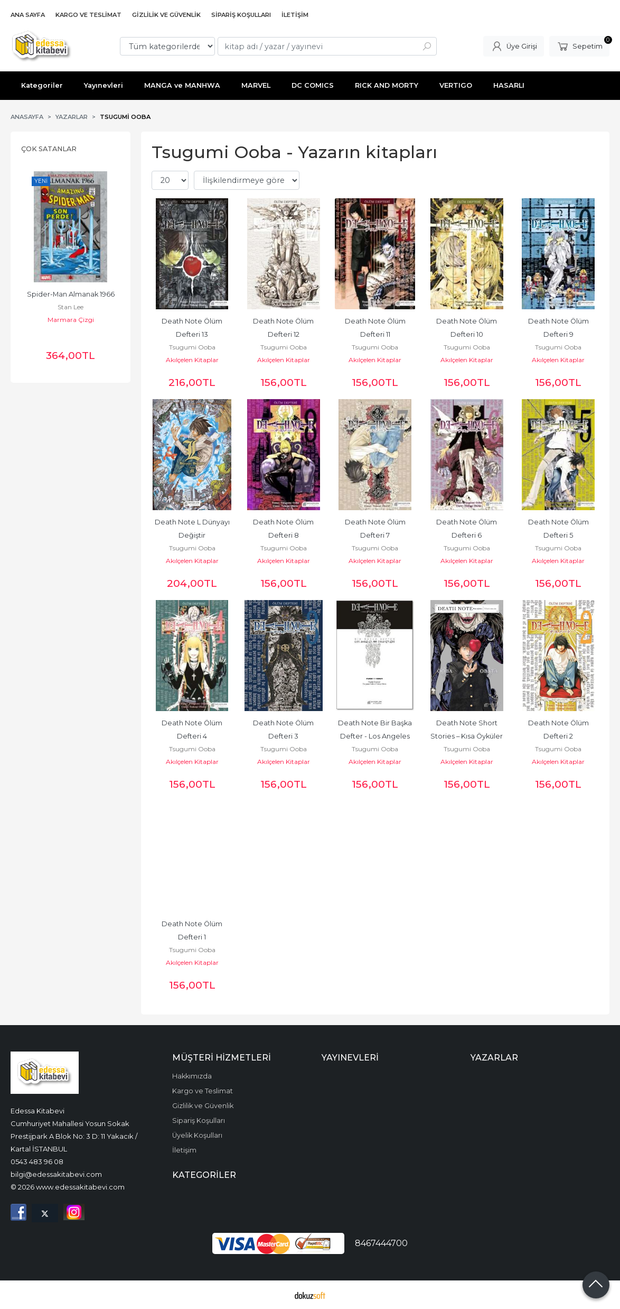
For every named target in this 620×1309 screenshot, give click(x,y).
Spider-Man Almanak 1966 (71, 294)
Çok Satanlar (49, 149)
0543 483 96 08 (37, 1161)
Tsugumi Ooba (192, 347)
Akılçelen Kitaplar (192, 360)
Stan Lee (70, 307)
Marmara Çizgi (71, 320)
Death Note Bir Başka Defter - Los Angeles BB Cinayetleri (376, 736)
